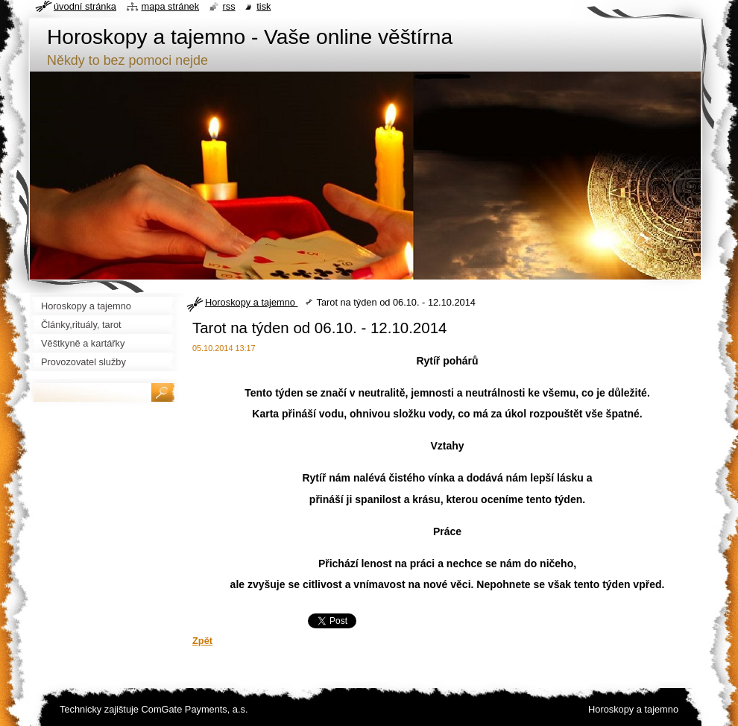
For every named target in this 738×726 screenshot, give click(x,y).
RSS (229, 6)
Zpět (202, 640)
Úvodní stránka (85, 6)
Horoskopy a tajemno (251, 302)
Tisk (263, 6)
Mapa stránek (171, 6)
